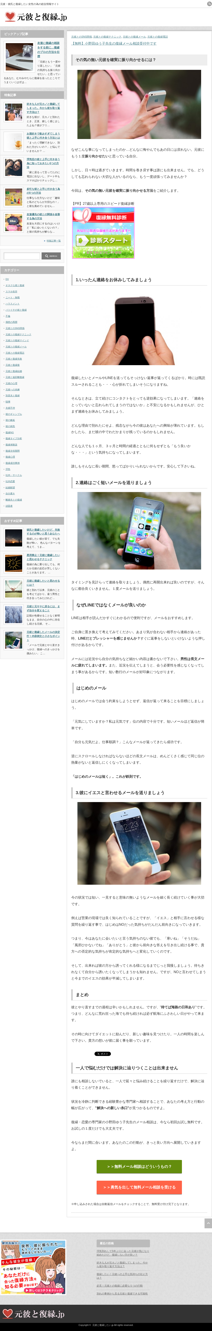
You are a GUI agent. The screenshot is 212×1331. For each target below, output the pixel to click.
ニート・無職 (13, 297)
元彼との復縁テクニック (107, 36)
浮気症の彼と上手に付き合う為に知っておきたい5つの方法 (43, 163)
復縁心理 (10, 456)
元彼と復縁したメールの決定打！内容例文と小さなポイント (43, 636)
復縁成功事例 (13, 463)
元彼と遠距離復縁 (15, 377)
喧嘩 (8, 401)
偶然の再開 (11, 322)
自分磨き (10, 493)
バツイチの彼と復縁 (16, 310)
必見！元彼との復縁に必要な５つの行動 (120, 1285)
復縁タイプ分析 (14, 438)
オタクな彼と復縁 (15, 285)
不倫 (8, 316)
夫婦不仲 (10, 408)
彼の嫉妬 (10, 420)
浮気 (8, 469)
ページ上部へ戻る (208, 1223)
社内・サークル (14, 475)
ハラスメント (13, 303)
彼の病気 (10, 426)
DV (7, 279)
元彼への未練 (13, 389)
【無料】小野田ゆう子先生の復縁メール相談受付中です (114, 43)
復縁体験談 (11, 444)
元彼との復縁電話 (157, 36)
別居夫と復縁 (13, 395)
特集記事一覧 (54, 240)
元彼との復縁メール (134, 36)
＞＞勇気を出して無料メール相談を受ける (139, 1187)
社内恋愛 (10, 481)
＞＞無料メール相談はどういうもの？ (139, 1166)
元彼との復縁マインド (17, 340)
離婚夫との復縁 (14, 499)
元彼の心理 (11, 383)
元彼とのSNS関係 (81, 36)
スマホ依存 (11, 291)
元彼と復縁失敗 (14, 358)
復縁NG (10, 432)
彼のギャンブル (14, 414)
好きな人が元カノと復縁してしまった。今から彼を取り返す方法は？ (43, 107)
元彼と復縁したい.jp (103, 1325)
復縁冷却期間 (13, 451)
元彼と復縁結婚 (14, 371)
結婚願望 (10, 487)
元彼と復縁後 (13, 365)
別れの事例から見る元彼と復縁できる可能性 (122, 1293)
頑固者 (9, 506)
